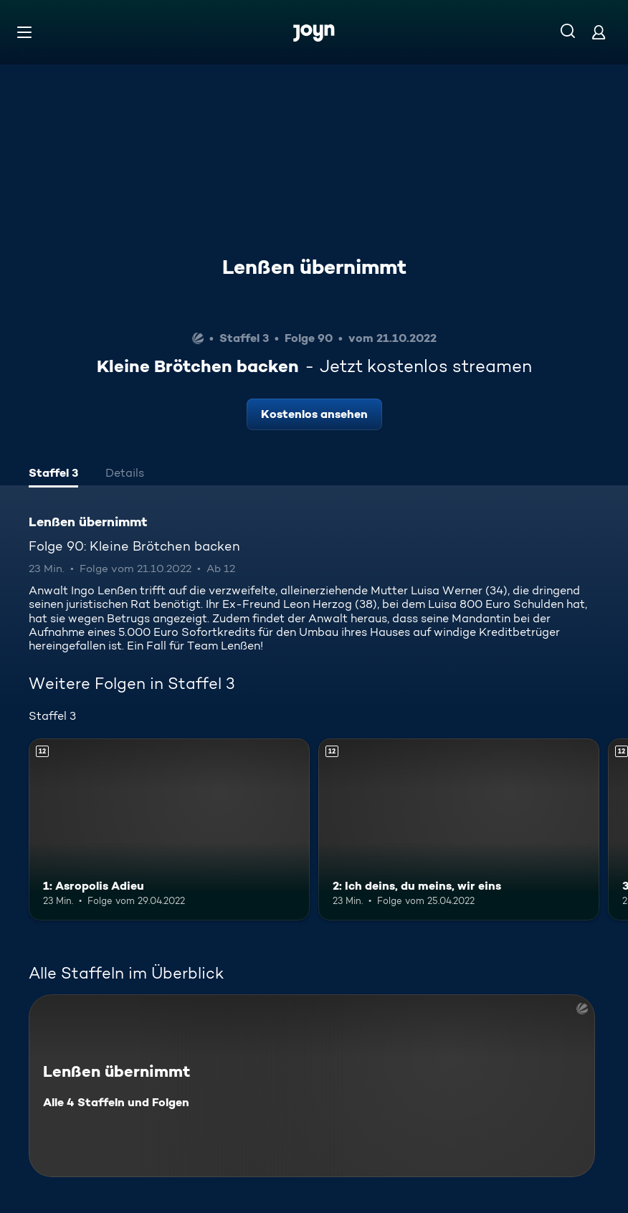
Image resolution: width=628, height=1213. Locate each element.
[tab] (53, 474)
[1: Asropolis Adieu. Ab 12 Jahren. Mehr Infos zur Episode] (169, 829)
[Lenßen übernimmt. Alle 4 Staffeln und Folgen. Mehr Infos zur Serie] (312, 1085)
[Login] (599, 31)
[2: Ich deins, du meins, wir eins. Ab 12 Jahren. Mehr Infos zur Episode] (458, 829)
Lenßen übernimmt (314, 267)
